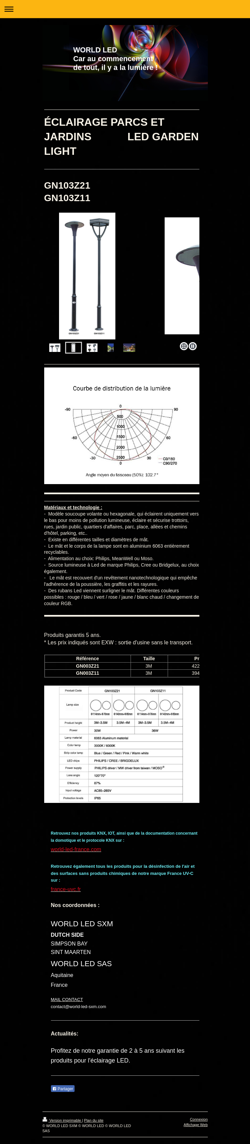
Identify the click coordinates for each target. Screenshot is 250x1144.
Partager (62, 1089)
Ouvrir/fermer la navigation (125, 9)
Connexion (199, 1119)
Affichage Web (195, 1125)
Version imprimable (62, 1120)
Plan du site (93, 1120)
